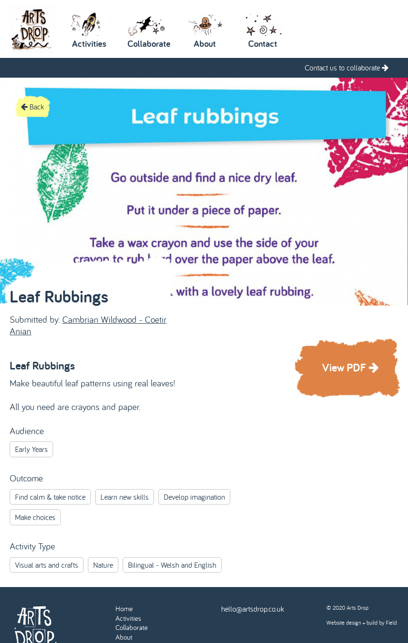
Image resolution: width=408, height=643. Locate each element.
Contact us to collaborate (347, 67)
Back (32, 106)
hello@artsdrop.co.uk (252, 609)
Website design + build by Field (361, 622)
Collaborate (131, 627)
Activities (128, 618)
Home (124, 608)
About (123, 637)
